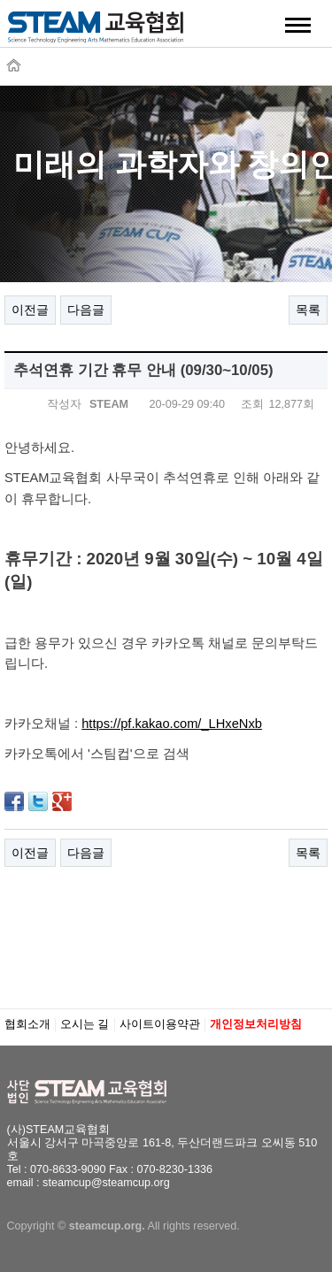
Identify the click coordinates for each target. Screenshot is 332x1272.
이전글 (30, 310)
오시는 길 (85, 1024)
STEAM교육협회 (95, 33)
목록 (308, 310)
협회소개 (27, 1024)
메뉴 (298, 25)
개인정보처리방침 (256, 1024)
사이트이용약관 (160, 1024)
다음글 (85, 310)
